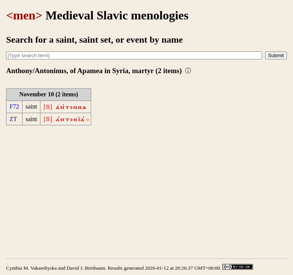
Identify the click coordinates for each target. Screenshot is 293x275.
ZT (13, 119)
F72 (14, 106)
